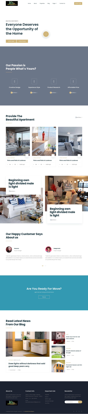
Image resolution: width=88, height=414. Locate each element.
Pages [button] (54, 3)
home (67, 334)
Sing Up (44, 297)
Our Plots (47, 403)
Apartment (11, 360)
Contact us (62, 3)
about (35, 3)
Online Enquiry (22, 41)
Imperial (47, 394)
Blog (49, 3)
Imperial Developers (29, 411)
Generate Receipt (49, 401)
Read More (14, 92)
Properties (42, 3)
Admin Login (78, 3)
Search (46, 397)
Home (30, 3)
